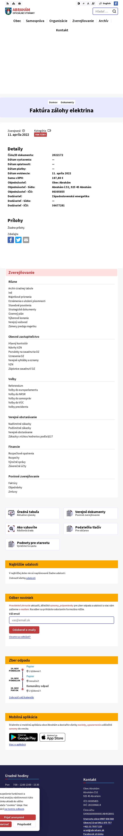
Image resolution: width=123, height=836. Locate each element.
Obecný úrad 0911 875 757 (97, 766)
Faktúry (40, 78)
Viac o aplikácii (17, 688)
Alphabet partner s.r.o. (46, 800)
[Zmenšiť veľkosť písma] (84, 3)
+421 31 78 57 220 (92, 770)
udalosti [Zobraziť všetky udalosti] (31, 521)
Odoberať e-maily (24, 573)
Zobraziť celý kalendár (21, 641)
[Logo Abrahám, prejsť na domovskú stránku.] (20, 11)
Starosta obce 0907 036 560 (98, 762)
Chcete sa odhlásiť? (20, 580)
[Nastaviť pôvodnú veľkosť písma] (88, 3)
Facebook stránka (93, 777)
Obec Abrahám (31, 803)
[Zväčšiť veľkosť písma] (93, 3)
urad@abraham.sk (93, 773)
